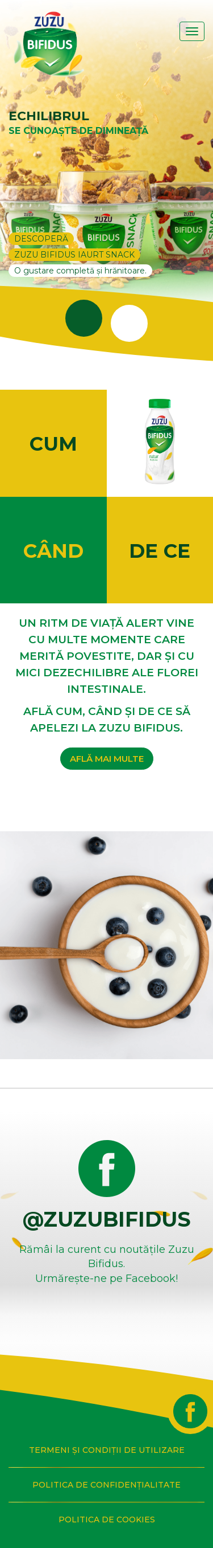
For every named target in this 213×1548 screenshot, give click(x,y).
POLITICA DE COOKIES (107, 1519)
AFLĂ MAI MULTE (107, 758)
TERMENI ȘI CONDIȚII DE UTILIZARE (107, 1450)
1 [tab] (70, 294)
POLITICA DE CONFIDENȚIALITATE (106, 1485)
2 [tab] (115, 299)
